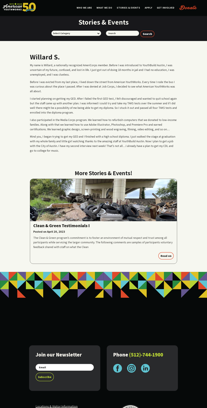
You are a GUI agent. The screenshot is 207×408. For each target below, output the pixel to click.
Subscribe (44, 377)
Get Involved (165, 7)
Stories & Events (128, 7)
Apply (148, 7)
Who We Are (84, 7)
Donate (188, 7)
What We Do (104, 7)
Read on (166, 256)
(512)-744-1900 (146, 354)
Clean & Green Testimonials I (61, 225)
